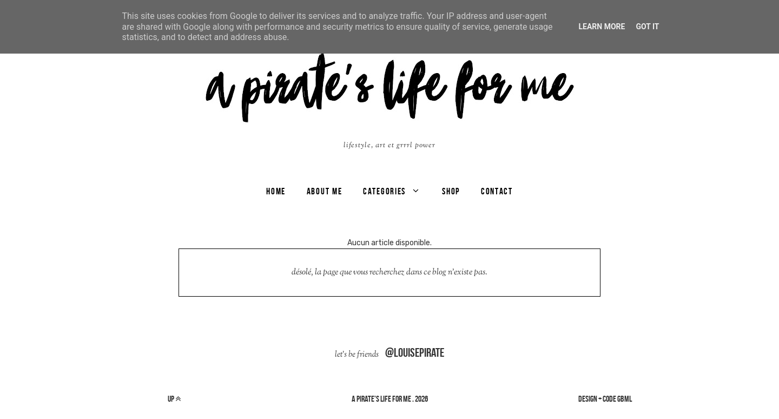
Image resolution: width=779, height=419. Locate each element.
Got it (647, 26)
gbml (624, 398)
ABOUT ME (324, 191)
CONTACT (497, 191)
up (174, 398)
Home (276, 191)
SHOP (451, 191)
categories (384, 191)
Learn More (601, 26)
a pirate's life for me (381, 398)
